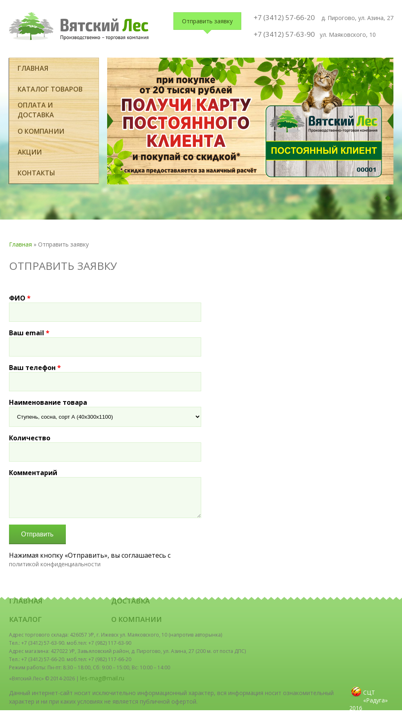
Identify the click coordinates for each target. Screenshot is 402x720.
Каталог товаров (50, 89)
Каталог (25, 619)
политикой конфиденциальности (55, 564)
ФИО (20, 298)
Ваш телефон (35, 367)
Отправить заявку (207, 21)
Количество (29, 437)
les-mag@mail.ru (102, 678)
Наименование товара (48, 402)
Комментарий (33, 472)
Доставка (130, 601)
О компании (41, 131)
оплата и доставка (36, 110)
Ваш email (29, 332)
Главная (33, 68)
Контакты (36, 172)
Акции (30, 152)
